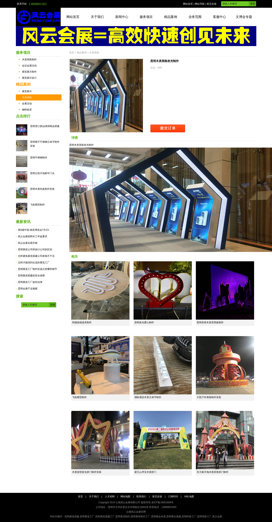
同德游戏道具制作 (82, 322)
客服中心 (219, 17)
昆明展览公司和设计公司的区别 (35, 249)
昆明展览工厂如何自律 (30, 282)
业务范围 (195, 17)
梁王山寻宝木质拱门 (145, 472)
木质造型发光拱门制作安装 (86, 472)
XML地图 (189, 496)
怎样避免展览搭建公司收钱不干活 (36, 256)
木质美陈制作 (29, 59)
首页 (71, 52)
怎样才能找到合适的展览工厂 (34, 262)
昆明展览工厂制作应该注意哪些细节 (37, 269)
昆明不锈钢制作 (38, 157)
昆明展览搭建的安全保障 (31, 275)
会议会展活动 (29, 65)
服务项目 (146, 17)
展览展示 (27, 91)
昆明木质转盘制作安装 (42, 189)
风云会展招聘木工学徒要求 (32, 236)
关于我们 (97, 17)
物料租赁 (27, 109)
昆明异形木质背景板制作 (210, 322)
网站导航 (200, 3)
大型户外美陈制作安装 (209, 397)
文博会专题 (244, 17)
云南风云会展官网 (136, 511)
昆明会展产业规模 (27, 288)
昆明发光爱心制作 (144, 322)
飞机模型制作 (37, 204)
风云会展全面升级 (27, 243)
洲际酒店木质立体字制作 (147, 397)
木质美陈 (27, 97)
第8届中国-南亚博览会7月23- (33, 229)
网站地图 (125, 496)
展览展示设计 (29, 77)
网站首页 (188, 3)
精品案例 (170, 17)
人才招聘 (110, 496)
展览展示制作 (29, 71)
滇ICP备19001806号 (162, 502)
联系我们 (141, 496)
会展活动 (27, 103)
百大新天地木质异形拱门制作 (212, 472)
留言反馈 (211, 3)
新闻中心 (121, 17)
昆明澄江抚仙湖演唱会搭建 (44, 126)
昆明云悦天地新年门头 (42, 173)
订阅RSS (173, 496)
